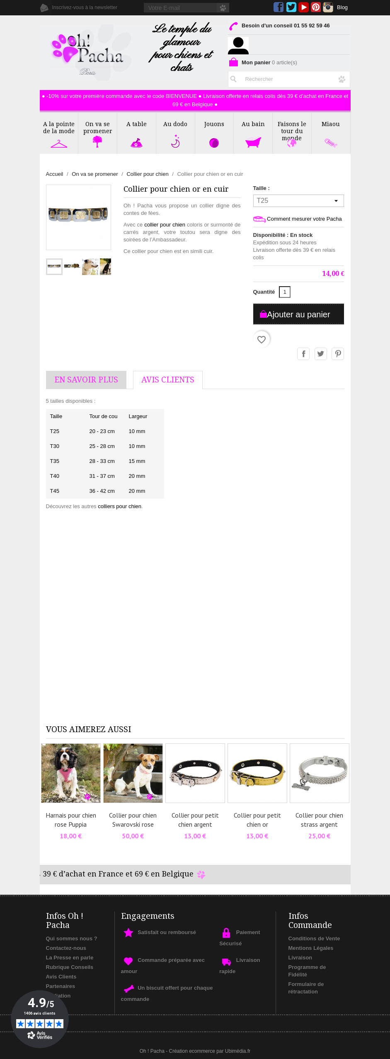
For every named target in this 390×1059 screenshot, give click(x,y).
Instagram (328, 7)
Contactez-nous (66, 948)
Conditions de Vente (314, 938)
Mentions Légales (311, 948)
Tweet (321, 354)
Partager (304, 354)
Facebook (279, 7)
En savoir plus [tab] (86, 380)
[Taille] (298, 201)
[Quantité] (285, 292)
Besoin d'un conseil (278, 27)
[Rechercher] (289, 77)
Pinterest (316, 7)
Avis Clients (61, 977)
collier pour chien (164, 225)
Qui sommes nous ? (71, 938)
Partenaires (60, 986)
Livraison (300, 957)
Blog (342, 7)
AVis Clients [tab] (167, 380)
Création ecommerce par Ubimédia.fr (209, 1051)
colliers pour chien (119, 506)
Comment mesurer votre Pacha (297, 219)
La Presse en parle (70, 957)
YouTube (303, 7)
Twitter (291, 7)
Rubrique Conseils (70, 967)
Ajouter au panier (298, 314)
